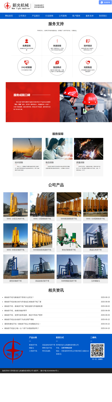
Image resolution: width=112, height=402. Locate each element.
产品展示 (36, 16)
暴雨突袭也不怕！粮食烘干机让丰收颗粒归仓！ (22, 354)
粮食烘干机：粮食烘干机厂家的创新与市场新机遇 (23, 336)
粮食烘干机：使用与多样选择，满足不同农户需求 (23, 345)
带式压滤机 (46, 381)
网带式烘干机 (47, 378)
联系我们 (103, 16)
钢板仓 (31, 378)
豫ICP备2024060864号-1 (49, 401)
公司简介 (22, 16)
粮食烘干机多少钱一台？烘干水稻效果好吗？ (21, 359)
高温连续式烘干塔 (48, 375)
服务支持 (90, 16)
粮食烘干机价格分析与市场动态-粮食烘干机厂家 (22, 332)
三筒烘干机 (33, 381)
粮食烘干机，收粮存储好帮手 (15, 341)
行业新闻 (49, 16)
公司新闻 (63, 16)
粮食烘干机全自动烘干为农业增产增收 (19, 350)
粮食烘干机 (33, 375)
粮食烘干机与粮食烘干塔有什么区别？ (19, 328)
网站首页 (9, 16)
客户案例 (76, 16)
